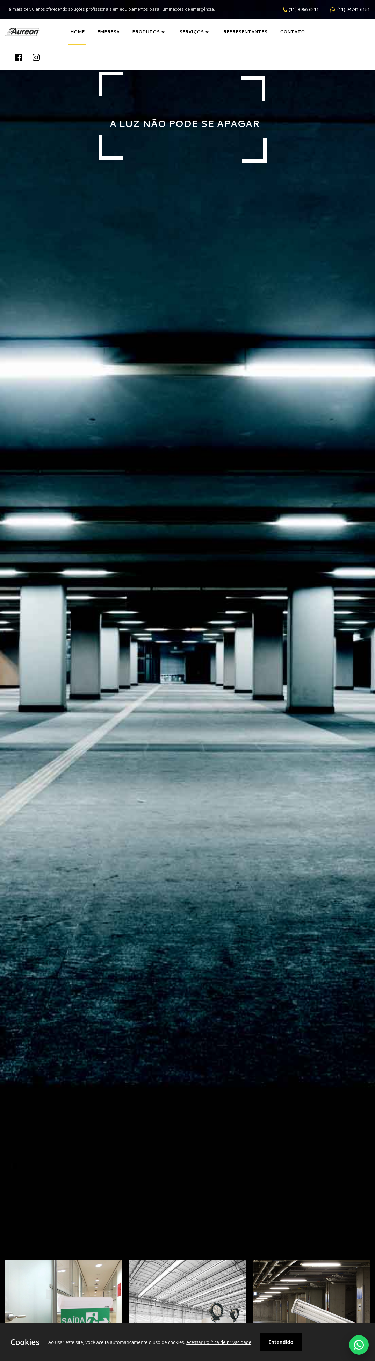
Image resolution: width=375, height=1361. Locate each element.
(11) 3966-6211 (304, 9)
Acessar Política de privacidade (218, 1342)
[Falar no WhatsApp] (359, 1345)
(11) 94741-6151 (353, 9)
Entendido (280, 1342)
